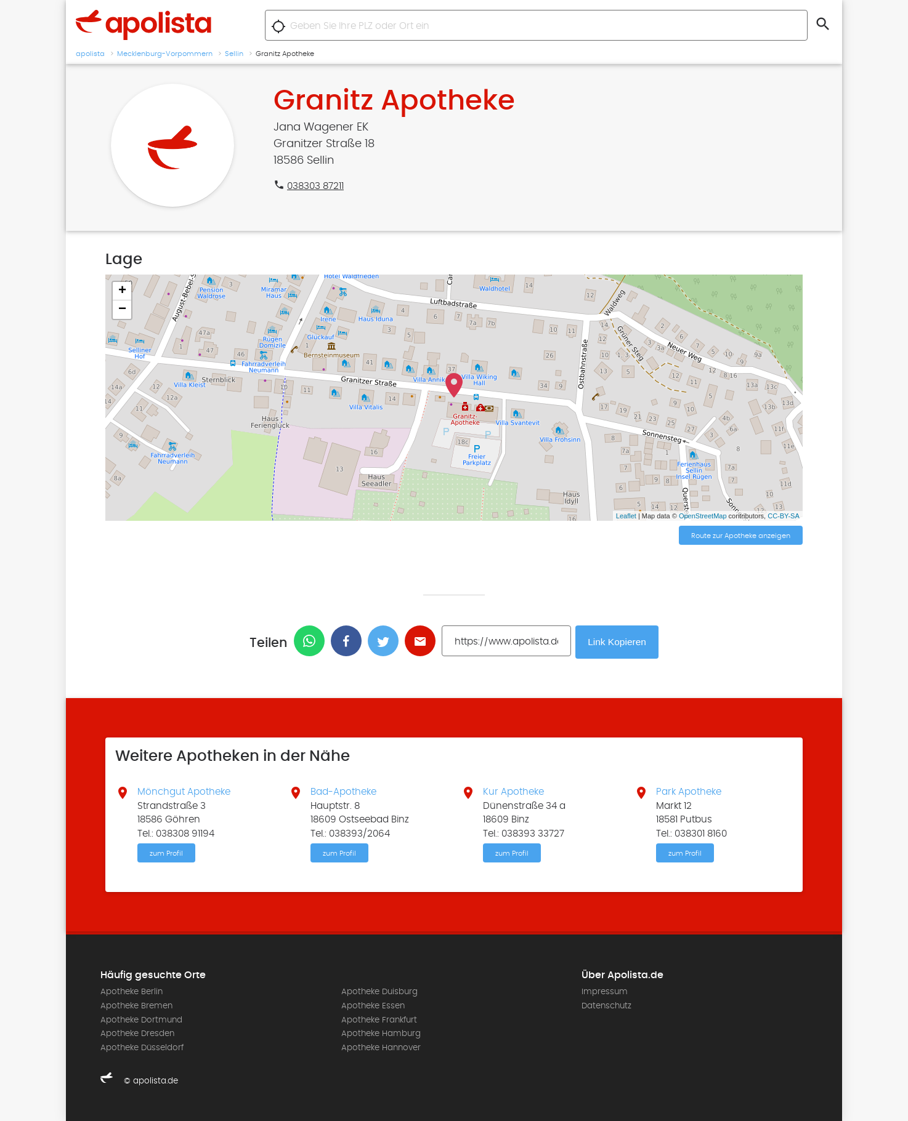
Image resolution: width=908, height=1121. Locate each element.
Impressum (605, 991)
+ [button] (122, 291)
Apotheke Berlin (131, 991)
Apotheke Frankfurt (379, 1019)
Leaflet (626, 516)
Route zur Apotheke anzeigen (740, 536)
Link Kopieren (618, 641)
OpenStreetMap (703, 516)
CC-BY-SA (784, 516)
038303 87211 (315, 186)
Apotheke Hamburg (381, 1033)
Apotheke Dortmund (141, 1019)
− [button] (122, 309)
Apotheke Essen (373, 1005)
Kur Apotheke (513, 791)
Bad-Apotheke (343, 791)
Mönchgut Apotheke (183, 791)
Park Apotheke (688, 791)
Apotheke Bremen (136, 1005)
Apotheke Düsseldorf (142, 1046)
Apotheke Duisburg (379, 991)
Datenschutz (606, 1005)
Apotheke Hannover (381, 1046)
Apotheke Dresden (137, 1033)
